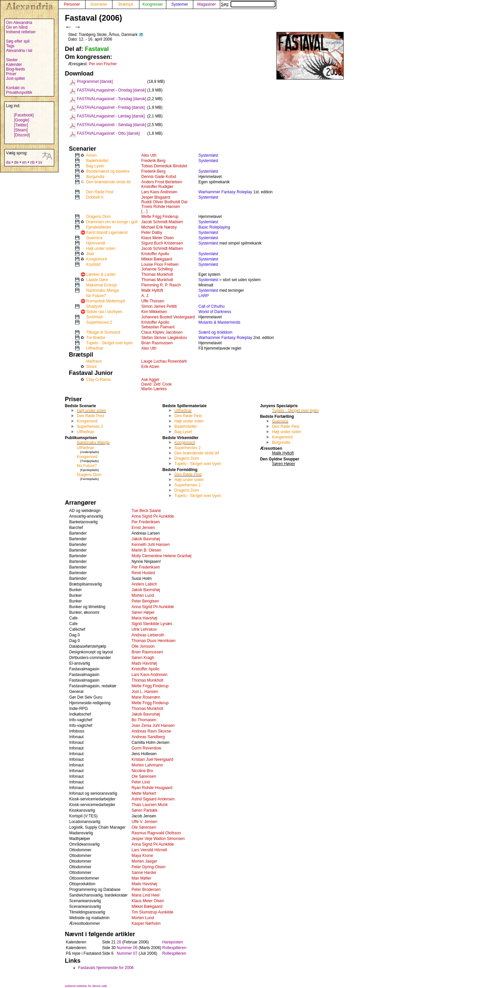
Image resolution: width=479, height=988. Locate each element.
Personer (72, 4)
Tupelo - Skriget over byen (109, 343)
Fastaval (97, 49)
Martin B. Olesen (146, 550)
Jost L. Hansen (144, 691)
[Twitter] (21, 125)
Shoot (91, 366)
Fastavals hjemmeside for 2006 (106, 967)
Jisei (90, 253)
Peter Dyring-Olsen (148, 867)
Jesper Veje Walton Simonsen (158, 838)
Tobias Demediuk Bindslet (164, 166)
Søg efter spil (18, 41)
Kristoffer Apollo (155, 253)
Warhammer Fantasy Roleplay (225, 192)
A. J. (145, 295)
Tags (10, 46)
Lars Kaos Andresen (159, 192)
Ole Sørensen (143, 776)
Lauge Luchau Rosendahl (164, 361)
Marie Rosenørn (145, 697)
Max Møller (141, 878)
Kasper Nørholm (145, 923)
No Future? (96, 295)
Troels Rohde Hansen (160, 206)
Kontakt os (15, 87)
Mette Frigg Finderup (159, 216)
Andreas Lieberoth (147, 635)
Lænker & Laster (101, 274)
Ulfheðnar (94, 348)
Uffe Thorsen (152, 301)
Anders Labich (144, 584)
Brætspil (125, 4)
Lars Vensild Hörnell (149, 850)
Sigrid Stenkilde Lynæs (151, 623)
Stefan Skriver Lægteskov (164, 337)
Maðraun (94, 361)
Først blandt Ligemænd (106, 232)
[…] (144, 211)
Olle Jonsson (142, 646)
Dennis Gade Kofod (158, 176)
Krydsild (93, 264)
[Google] (21, 120)
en (24, 162)
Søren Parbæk (144, 810)
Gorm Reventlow (146, 748)
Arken (91, 155)
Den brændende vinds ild (108, 182)
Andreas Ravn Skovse (151, 731)
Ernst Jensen (143, 527)
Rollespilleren (174, 947)
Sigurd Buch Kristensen (162, 243)
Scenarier (98, 4)
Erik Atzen (150, 366)
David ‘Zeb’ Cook (156, 384)
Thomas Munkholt (157, 274)
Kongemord (96, 259)
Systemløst (208, 155)
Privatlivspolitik (19, 92)
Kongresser (152, 4)
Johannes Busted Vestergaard (168, 317)
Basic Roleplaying (214, 227)
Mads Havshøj (144, 663)
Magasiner (206, 4)
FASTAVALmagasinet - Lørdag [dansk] (111, 116)
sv (40, 162)
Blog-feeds (15, 69)
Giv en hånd (17, 27)
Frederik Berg (153, 160)
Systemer (179, 4)
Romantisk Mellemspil (105, 301)
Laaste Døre (97, 279)
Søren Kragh (142, 657)
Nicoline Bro (142, 770)
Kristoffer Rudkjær (157, 186)
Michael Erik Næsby (159, 227)
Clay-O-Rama (98, 379)
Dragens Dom (98, 216)
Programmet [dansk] (95, 81)
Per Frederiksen (145, 522)
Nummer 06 (127, 947)
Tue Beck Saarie (146, 510)
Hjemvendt (95, 243)
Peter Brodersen (145, 889)
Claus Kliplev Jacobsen (162, 332)
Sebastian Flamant (158, 327)
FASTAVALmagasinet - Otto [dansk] (108, 133)
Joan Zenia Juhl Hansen (152, 725)
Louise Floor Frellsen (160, 264)
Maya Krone (142, 855)
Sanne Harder (143, 872)
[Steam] (21, 130)
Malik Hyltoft (152, 290)
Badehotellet (97, 160)
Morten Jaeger (144, 861)
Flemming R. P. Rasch (161, 285)
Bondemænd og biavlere (108, 171)
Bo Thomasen (143, 720)
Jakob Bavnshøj (145, 539)
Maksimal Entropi (101, 285)
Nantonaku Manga (102, 290)
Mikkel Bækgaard (156, 259)
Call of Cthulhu (212, 306)
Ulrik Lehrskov (144, 629)
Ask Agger (150, 379)
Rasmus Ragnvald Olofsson (156, 833)
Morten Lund (142, 595)
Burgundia (95, 176)
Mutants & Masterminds (219, 322)
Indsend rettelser (21, 32)
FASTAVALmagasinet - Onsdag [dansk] (111, 90)
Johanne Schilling (157, 269)
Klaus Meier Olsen (157, 238)
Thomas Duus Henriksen (153, 640)
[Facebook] (24, 115)
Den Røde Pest (99, 192)
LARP (204, 295)
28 (119, 942)
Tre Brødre (95, 337)
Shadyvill (94, 306)
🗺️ (141, 34)
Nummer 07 (127, 953)
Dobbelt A (94, 197)
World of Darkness (215, 311)
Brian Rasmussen (157, 343)
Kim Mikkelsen (154, 311)
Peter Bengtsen (145, 601)
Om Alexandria (19, 22)
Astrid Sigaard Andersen (152, 799)
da (8, 162)
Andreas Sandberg (148, 737)
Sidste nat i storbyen (104, 311)
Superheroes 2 (99, 322)
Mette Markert (143, 793)
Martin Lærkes (154, 389)
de (16, 162)
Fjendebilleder (98, 227)
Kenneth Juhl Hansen (150, 544)
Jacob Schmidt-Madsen (162, 222)
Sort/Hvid (94, 317)
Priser (11, 74)
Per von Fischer (103, 64)
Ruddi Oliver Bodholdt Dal (164, 202)
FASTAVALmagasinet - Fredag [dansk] (111, 107)
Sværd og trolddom (216, 332)
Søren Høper (142, 612)
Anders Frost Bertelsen (161, 182)
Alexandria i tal (19, 50)
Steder (12, 60)
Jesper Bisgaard (155, 197)
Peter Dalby (151, 232)
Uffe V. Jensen (144, 821)
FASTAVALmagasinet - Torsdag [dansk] (111, 98)
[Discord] (22, 135)
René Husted (143, 573)
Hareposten (172, 942)
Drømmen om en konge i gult (112, 222)
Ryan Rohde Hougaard (151, 787)
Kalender (14, 64)
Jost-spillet (15, 78)
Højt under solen (100, 248)
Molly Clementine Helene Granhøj (161, 556)
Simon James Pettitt (159, 306)
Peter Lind (140, 782)
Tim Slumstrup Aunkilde (152, 912)
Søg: (248, 4)
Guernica (94, 238)
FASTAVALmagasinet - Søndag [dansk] (111, 124)
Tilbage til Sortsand (103, 332)
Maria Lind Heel (145, 895)
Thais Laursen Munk (149, 804)
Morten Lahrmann (147, 765)
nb (32, 162)
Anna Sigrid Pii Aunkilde (152, 516)
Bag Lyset (95, 166)
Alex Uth (148, 155)
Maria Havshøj (144, 618)
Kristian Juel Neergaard (152, 759)
